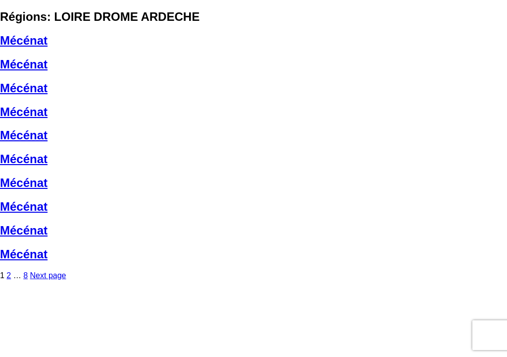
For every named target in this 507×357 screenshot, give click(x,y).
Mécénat (24, 40)
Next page (48, 275)
